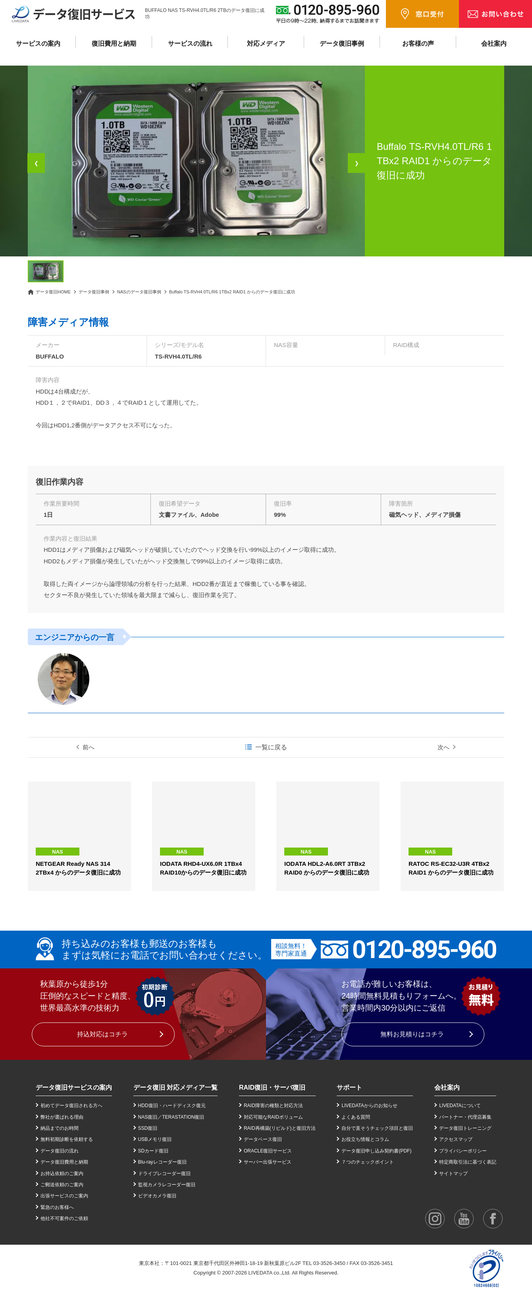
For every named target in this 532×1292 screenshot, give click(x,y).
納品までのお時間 (59, 1128)
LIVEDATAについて (459, 1105)
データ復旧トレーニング (465, 1128)
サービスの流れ (190, 43)
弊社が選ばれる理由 (61, 1117)
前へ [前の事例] (88, 747)
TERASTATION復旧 (183, 1117)
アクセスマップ (455, 1139)
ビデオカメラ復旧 (157, 1196)
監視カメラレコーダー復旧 (166, 1184)
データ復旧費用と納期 (64, 1162)
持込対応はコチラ (102, 1034)
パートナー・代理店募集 (465, 1117)
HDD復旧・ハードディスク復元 (172, 1105)
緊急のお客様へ (57, 1207)
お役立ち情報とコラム (365, 1139)
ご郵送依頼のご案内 (61, 1184)
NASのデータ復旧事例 (139, 291)
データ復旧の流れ (59, 1151)
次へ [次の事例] (443, 747)
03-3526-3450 (329, 1263)
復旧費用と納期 (114, 43)
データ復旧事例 (342, 43)
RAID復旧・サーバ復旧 (272, 1087)
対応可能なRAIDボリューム (273, 1117)
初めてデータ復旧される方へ (71, 1105)
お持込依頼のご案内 (61, 1173)
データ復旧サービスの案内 (74, 1087)
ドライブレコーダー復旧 (164, 1173)
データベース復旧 (263, 1139)
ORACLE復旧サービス (268, 1151)
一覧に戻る (271, 747)
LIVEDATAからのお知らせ (369, 1105)
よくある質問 (355, 1117)
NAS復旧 (148, 1117)
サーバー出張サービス (267, 1162)
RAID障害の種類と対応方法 (273, 1105)
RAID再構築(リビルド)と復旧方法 (280, 1128)
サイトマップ (453, 1173)
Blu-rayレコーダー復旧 (162, 1162)
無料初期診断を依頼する (66, 1139)
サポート (349, 1087)
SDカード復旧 (153, 1151)
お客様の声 (418, 43)
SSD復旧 (148, 1128)
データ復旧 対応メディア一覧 (175, 1087)
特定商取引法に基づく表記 (467, 1162)
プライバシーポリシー (463, 1151)
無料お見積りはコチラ (412, 1034)
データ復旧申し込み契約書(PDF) (376, 1151)
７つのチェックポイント (367, 1162)
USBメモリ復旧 (155, 1139)
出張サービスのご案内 (64, 1196)
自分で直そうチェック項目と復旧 (377, 1128)
